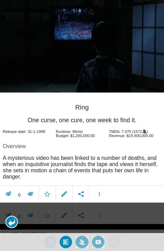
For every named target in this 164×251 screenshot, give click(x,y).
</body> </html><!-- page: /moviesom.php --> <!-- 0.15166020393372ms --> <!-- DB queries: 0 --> (82, 125)
